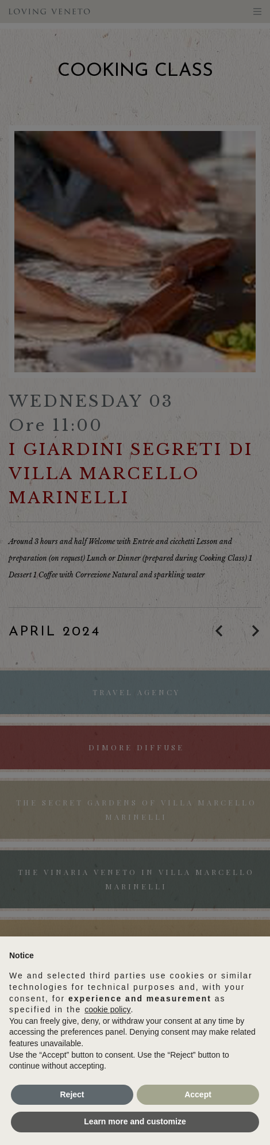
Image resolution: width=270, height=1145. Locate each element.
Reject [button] (72, 1094)
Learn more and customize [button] (135, 1121)
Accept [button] (197, 1094)
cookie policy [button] (107, 1009)
